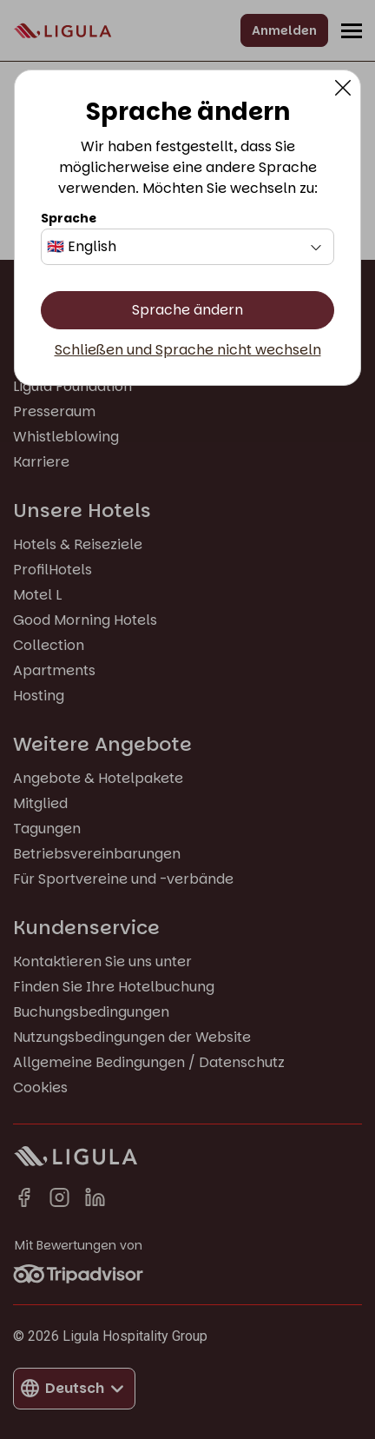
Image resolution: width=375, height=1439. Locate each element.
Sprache (68, 218)
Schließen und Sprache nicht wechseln (188, 350)
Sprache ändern (187, 310)
